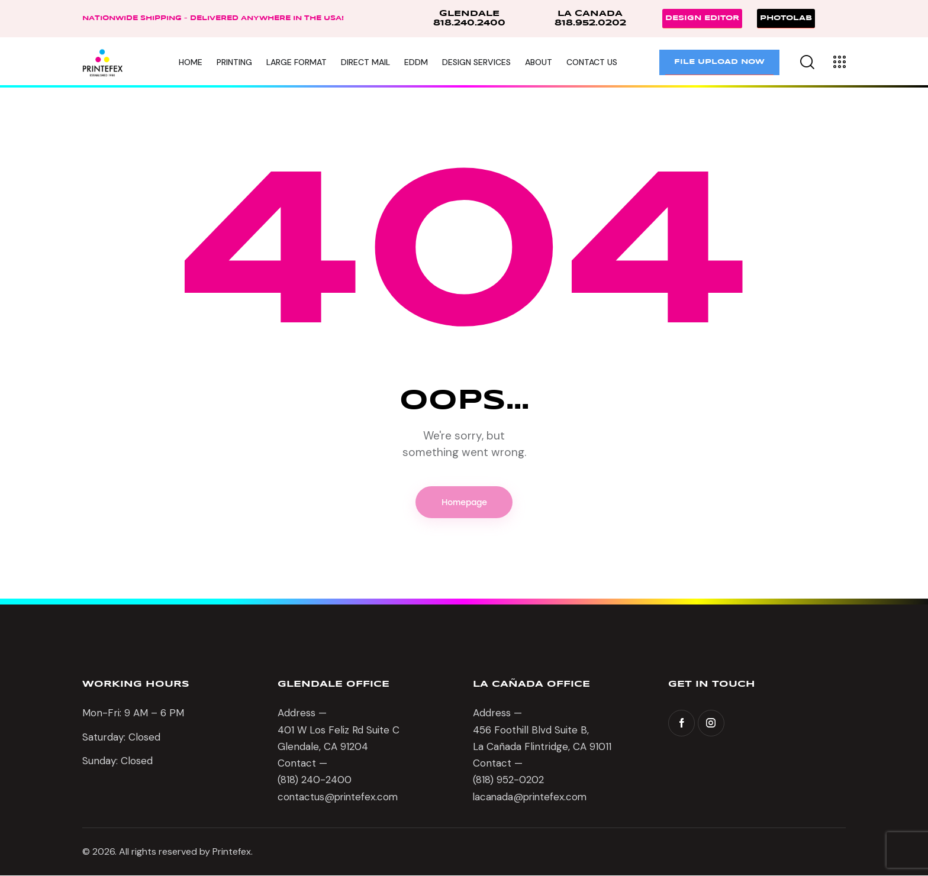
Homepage (464, 502)
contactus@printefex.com (339, 797)
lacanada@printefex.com (531, 797)
